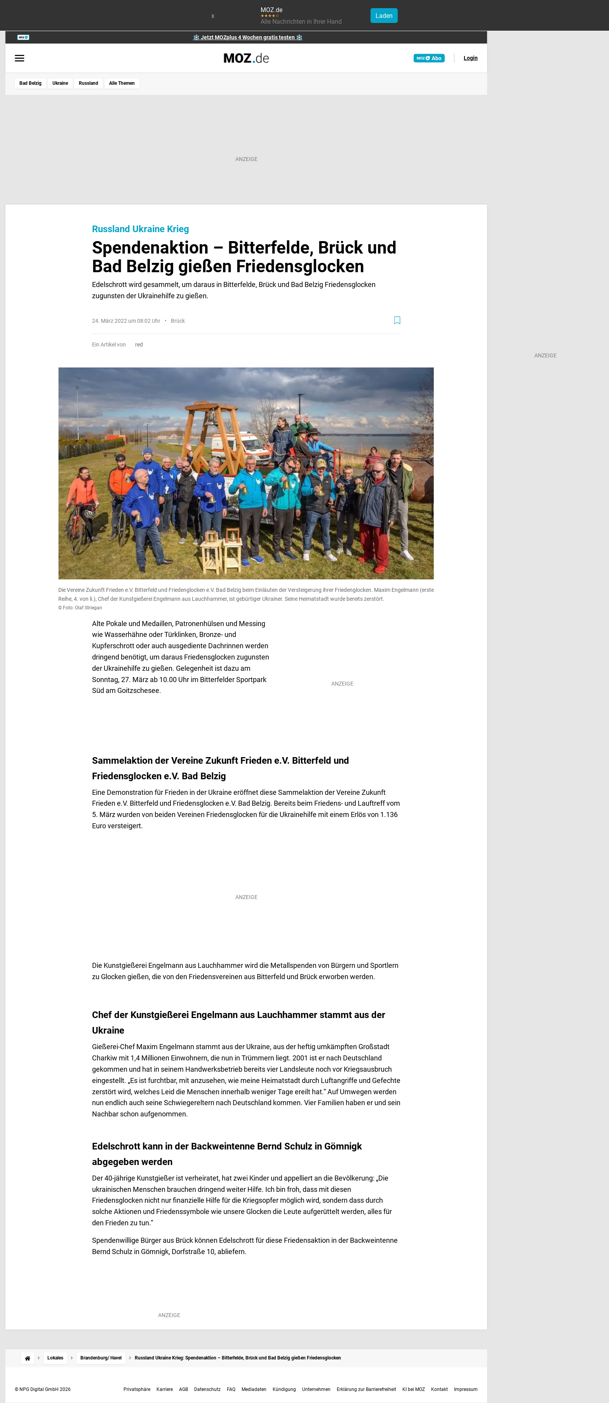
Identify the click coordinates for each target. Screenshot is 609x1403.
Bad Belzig (30, 83)
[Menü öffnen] (19, 59)
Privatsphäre (137, 1389)
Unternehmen (316, 1389)
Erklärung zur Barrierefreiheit (366, 1389)
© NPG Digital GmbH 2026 (43, 1389)
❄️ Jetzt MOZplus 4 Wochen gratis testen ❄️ (248, 37)
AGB (183, 1389)
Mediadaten (254, 1389)
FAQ (231, 1389)
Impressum (466, 1389)
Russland (88, 83)
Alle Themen (122, 83)
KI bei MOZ (413, 1389)
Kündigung (284, 1389)
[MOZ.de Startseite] (246, 57)
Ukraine (60, 83)
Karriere (165, 1389)
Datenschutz (207, 1389)
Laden (384, 15)
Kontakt (439, 1389)
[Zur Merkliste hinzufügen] (397, 320)
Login (471, 58)
